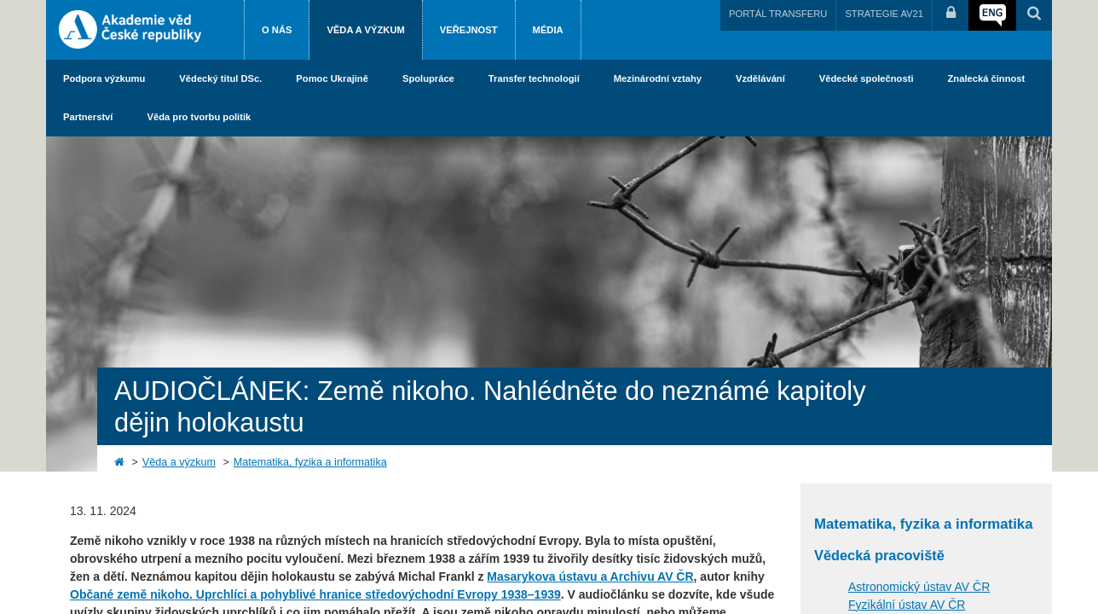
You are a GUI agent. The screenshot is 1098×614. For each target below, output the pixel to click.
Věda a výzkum (365, 30)
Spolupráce (428, 78)
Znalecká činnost (987, 78)
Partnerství (88, 117)
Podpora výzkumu (104, 78)
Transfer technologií (534, 78)
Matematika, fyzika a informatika (310, 462)
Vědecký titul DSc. (220, 78)
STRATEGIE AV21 (884, 14)
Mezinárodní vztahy (658, 78)
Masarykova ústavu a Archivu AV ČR (590, 576)
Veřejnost (469, 30)
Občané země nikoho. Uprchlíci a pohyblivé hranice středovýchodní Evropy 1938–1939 (315, 594)
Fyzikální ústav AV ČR (906, 604)
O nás (277, 30)
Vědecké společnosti (866, 78)
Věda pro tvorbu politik (199, 117)
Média (548, 30)
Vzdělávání (760, 78)
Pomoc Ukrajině (332, 78)
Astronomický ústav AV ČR (919, 587)
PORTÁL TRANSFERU (778, 14)
